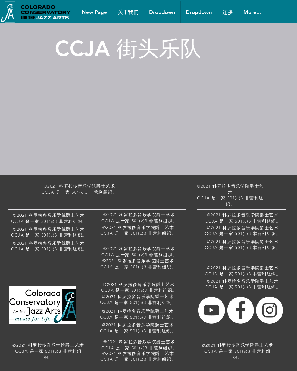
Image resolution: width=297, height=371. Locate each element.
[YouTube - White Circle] (211, 310)
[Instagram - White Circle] (269, 310)
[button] (162, 12)
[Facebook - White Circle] (240, 310)
